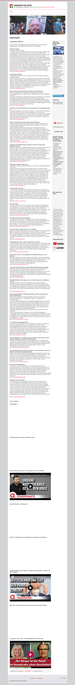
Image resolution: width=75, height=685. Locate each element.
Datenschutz (40, 678)
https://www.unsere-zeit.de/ (19, 201)
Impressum (33, 678)
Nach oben (63, 678)
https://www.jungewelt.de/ (19, 71)
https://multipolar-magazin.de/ (20, 141)
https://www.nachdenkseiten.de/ (20, 215)
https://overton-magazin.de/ (19, 161)
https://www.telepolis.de (18, 277)
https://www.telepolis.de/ (19, 105)
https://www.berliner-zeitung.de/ (20, 319)
